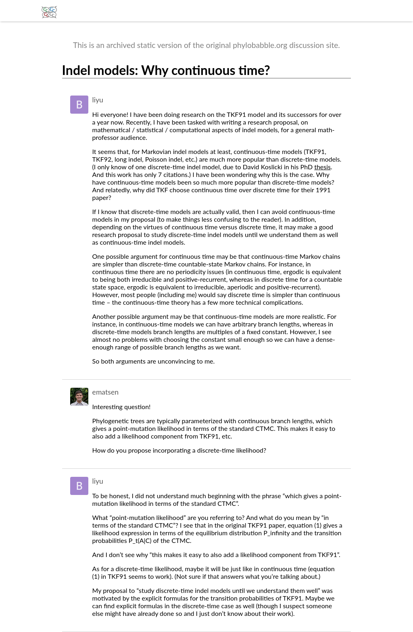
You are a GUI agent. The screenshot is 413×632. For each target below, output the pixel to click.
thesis (322, 166)
